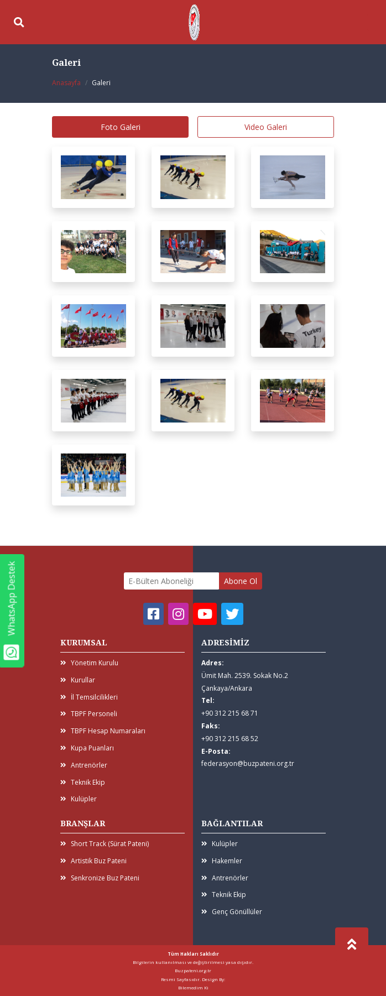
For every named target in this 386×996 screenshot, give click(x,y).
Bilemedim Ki (193, 987)
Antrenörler (83, 765)
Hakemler (221, 860)
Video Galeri (265, 127)
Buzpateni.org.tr (193, 970)
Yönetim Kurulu (89, 663)
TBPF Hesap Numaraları (102, 731)
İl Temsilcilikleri (89, 697)
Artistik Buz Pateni (93, 860)
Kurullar (77, 680)
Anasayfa (66, 82)
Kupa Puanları (87, 748)
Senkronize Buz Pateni (99, 878)
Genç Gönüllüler (231, 911)
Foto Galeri (120, 127)
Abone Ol (240, 581)
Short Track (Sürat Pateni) (104, 843)
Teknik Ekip (82, 782)
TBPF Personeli (88, 713)
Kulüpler (78, 799)
